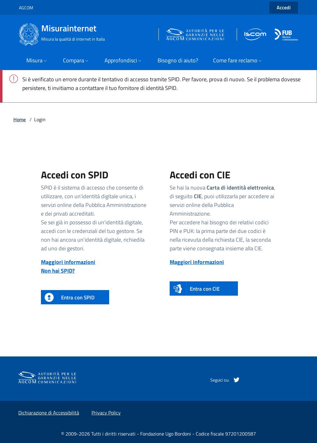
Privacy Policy (106, 412)
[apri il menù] (37, 61)
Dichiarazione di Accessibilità (48, 412)
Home (19, 119)
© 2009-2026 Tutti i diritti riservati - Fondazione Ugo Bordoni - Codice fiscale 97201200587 (158, 433)
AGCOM (26, 7)
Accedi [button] (284, 7)
